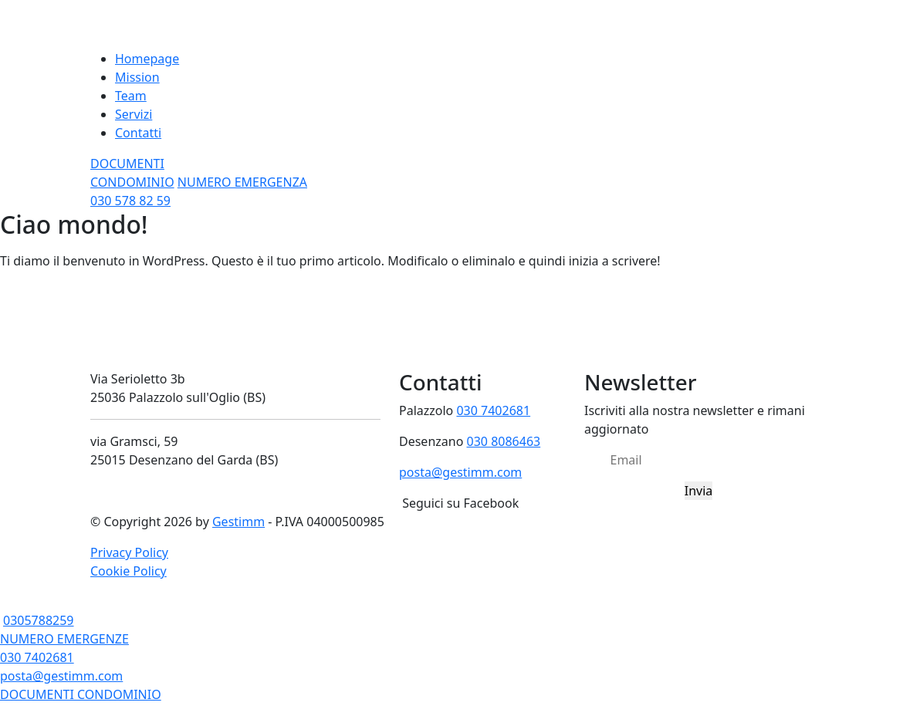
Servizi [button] (133, 114)
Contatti (138, 132)
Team (131, 95)
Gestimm (238, 521)
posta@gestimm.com (460, 472)
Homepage (147, 58)
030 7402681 (493, 410)
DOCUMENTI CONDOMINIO (80, 694)
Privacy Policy (129, 552)
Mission (137, 77)
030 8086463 (504, 441)
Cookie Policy (128, 570)
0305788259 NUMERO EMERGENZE (64, 629)
